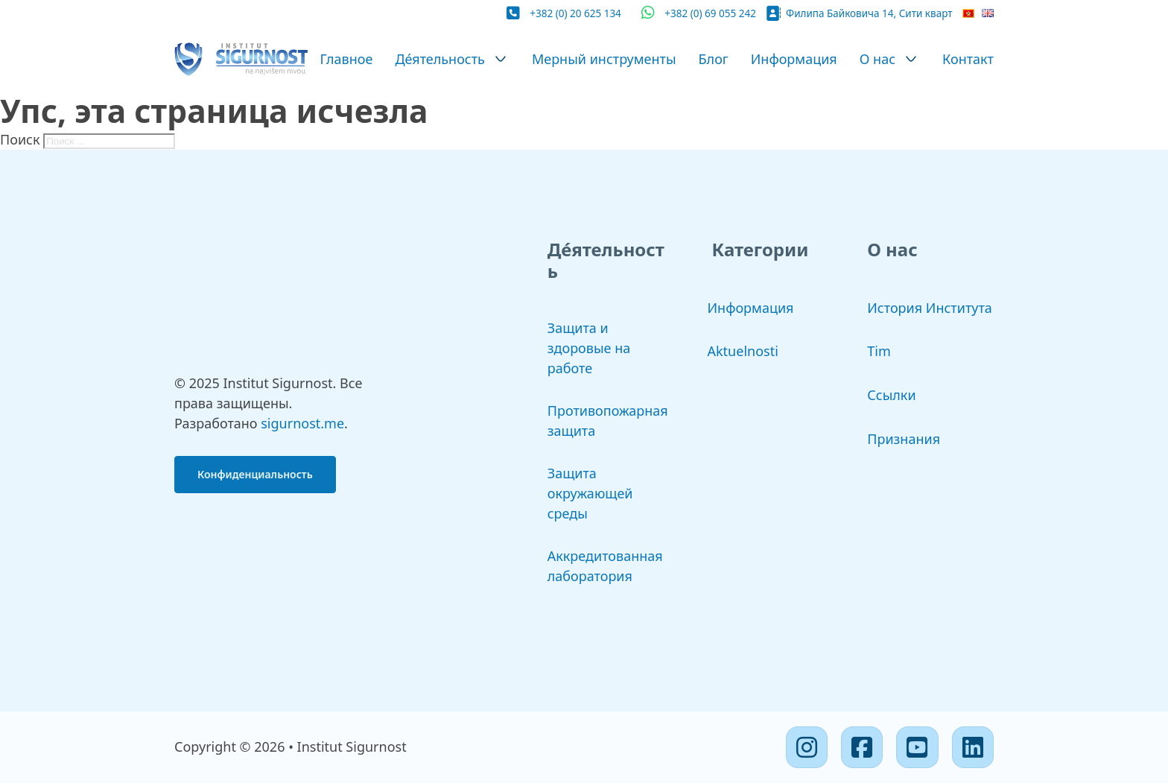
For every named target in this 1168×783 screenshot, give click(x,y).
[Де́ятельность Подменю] (501, 59)
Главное (346, 59)
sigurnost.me (302, 423)
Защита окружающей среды (590, 493)
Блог (714, 59)
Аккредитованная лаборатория (605, 566)
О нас (877, 59)
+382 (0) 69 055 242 (710, 13)
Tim (878, 351)
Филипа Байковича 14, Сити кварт (869, 13)
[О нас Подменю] (911, 59)
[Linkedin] (973, 747)
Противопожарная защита (608, 421)
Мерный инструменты (604, 59)
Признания (903, 439)
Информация (794, 59)
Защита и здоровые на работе (589, 348)
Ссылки (891, 395)
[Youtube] (917, 747)
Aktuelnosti (743, 351)
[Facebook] (862, 747)
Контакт (968, 59)
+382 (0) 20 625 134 (575, 13)
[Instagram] (807, 747)
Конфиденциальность (255, 474)
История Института (929, 308)
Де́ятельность (440, 59)
